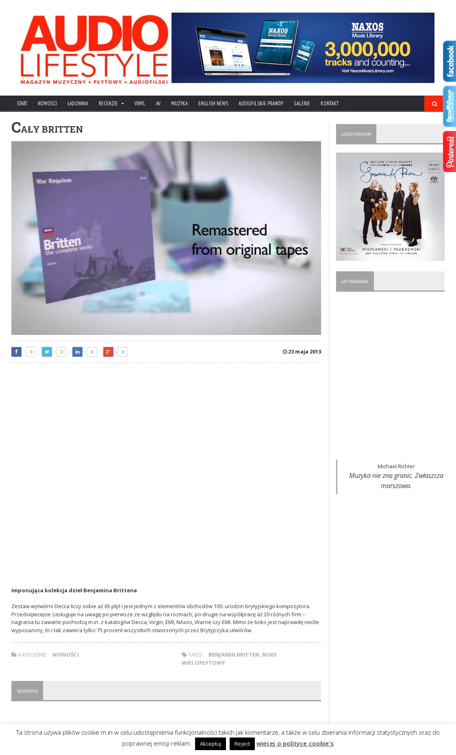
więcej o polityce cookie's (295, 743)
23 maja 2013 (302, 351)
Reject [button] (242, 743)
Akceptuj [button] (211, 743)
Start (22, 103)
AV (158, 103)
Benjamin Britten (234, 654)
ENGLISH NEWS (213, 103)
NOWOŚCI (47, 103)
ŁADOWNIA (77, 103)
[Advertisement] (166, 428)
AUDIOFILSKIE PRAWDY (261, 103)
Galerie (302, 103)
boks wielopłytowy (291, 654)
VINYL (140, 103)
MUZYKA (179, 103)
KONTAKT (330, 103)
